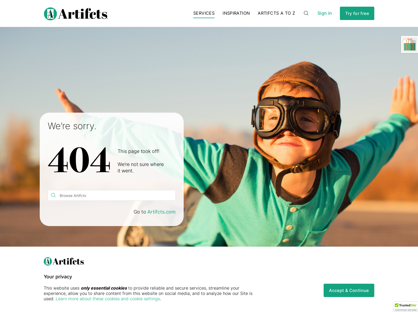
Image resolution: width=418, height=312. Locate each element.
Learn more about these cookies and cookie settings (108, 298)
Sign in (324, 13)
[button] (405, 307)
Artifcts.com (161, 212)
